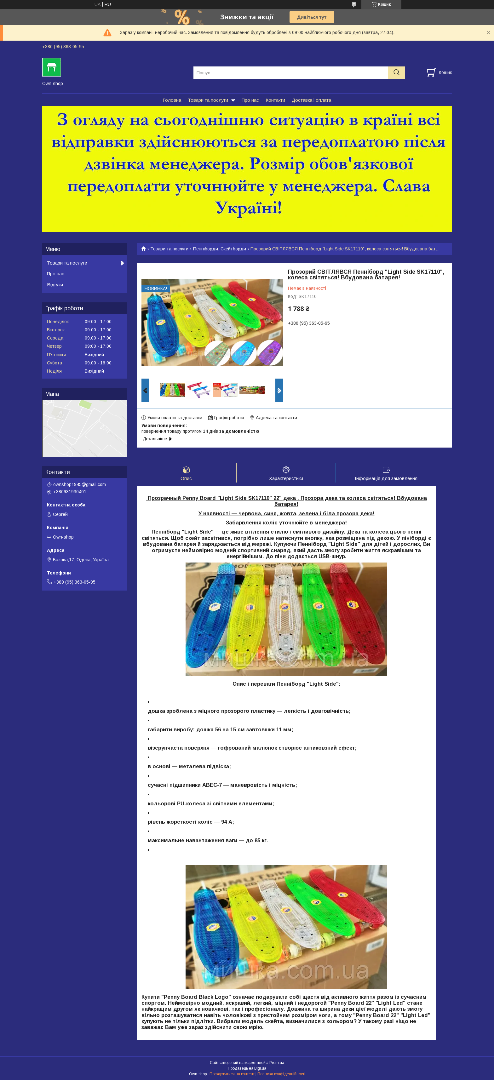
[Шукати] (396, 72)
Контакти (275, 100)
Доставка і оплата (311, 100)
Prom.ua (276, 1062)
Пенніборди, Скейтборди (219, 248)
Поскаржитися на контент (232, 1074)
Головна (172, 100)
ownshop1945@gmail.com (79, 484)
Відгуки (55, 284)
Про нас (250, 100)
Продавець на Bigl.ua (247, 1068)
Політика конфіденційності (281, 1074)
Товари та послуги (208, 100)
